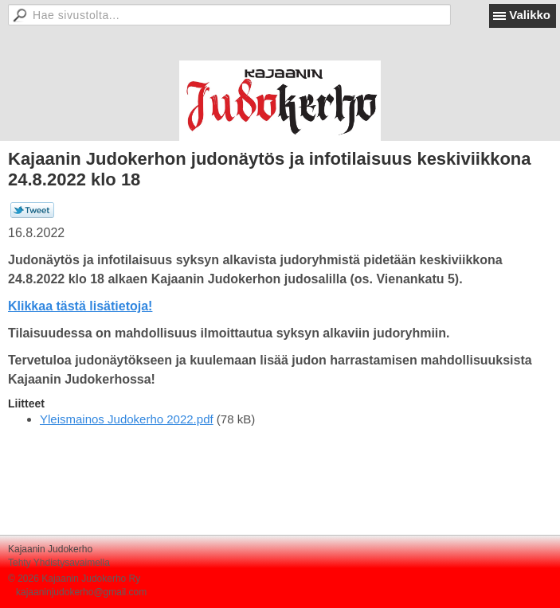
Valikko (529, 14)
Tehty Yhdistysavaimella (59, 562)
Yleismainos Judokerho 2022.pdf (126, 419)
